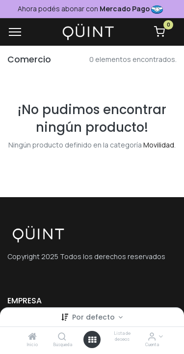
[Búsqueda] (62, 337)
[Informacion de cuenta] (152, 337)
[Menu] (15, 32)
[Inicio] (32, 337)
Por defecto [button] (94, 317)
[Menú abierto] (92, 340)
